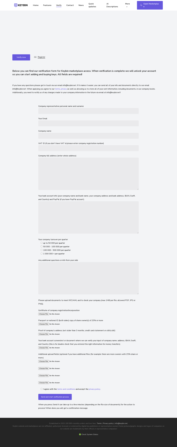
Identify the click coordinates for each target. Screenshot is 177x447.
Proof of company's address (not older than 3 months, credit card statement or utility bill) (88, 332)
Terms (99, 423)
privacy (64, 89)
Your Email (88, 121)
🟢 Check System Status (88, 434)
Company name (88, 134)
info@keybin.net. (121, 423)
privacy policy (94, 389)
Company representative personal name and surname (88, 109)
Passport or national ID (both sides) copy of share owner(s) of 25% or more (88, 322)
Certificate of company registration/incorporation (88, 312)
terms (57, 89)
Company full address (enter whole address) (88, 172)
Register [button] (41, 57)
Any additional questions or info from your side (88, 277)
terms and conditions (66, 389)
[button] (21, 57)
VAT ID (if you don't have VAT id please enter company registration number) (88, 146)
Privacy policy (108, 423)
